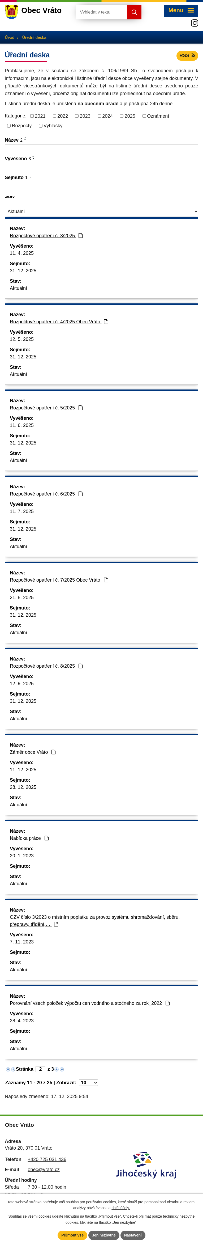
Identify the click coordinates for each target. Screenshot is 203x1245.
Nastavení (133, 1235)
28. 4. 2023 (22, 1020)
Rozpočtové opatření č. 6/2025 (46, 494)
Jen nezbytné (104, 1235)
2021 (40, 115)
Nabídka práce (29, 838)
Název (14, 140)
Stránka (24, 1069)
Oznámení (158, 115)
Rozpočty (22, 125)
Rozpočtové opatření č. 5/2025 (46, 407)
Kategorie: (16, 115)
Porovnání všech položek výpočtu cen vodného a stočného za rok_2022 (90, 1003)
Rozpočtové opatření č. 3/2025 (46, 235)
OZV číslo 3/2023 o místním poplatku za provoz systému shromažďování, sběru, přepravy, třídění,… (95, 920)
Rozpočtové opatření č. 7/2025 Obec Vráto (59, 580)
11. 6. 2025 (22, 425)
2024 (107, 115)
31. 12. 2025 (23, 270)
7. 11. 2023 (22, 942)
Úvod (9, 37)
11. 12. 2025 (23, 769)
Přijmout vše (72, 1235)
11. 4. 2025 (22, 253)
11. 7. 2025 (22, 511)
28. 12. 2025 (23, 787)
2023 (85, 115)
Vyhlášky (53, 125)
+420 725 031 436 (47, 1159)
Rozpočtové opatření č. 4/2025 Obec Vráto (59, 321)
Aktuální (18, 288)
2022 (62, 115)
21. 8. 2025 (22, 597)
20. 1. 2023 (22, 855)
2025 (130, 115)
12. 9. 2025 (22, 683)
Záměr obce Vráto (32, 752)
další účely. (120, 1208)
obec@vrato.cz (43, 1169)
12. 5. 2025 (22, 339)
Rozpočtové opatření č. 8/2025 (46, 666)
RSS (187, 55)
